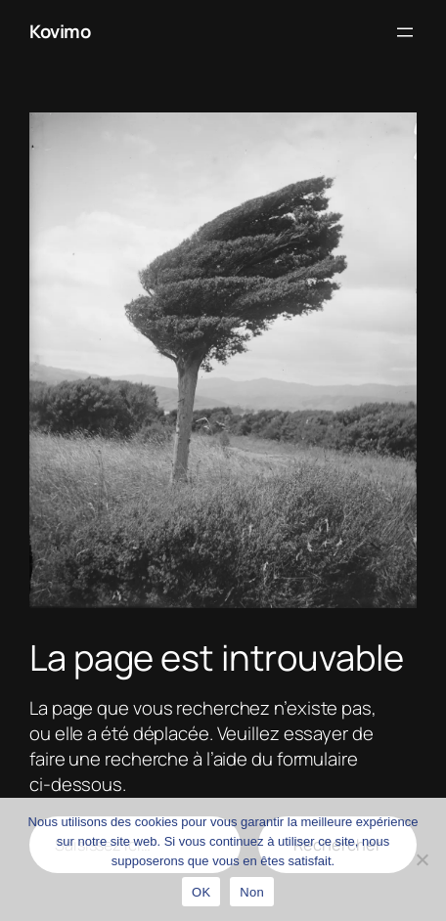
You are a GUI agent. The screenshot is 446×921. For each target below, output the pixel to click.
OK (201, 892)
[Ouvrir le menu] (405, 32)
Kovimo (59, 31)
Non (252, 892)
